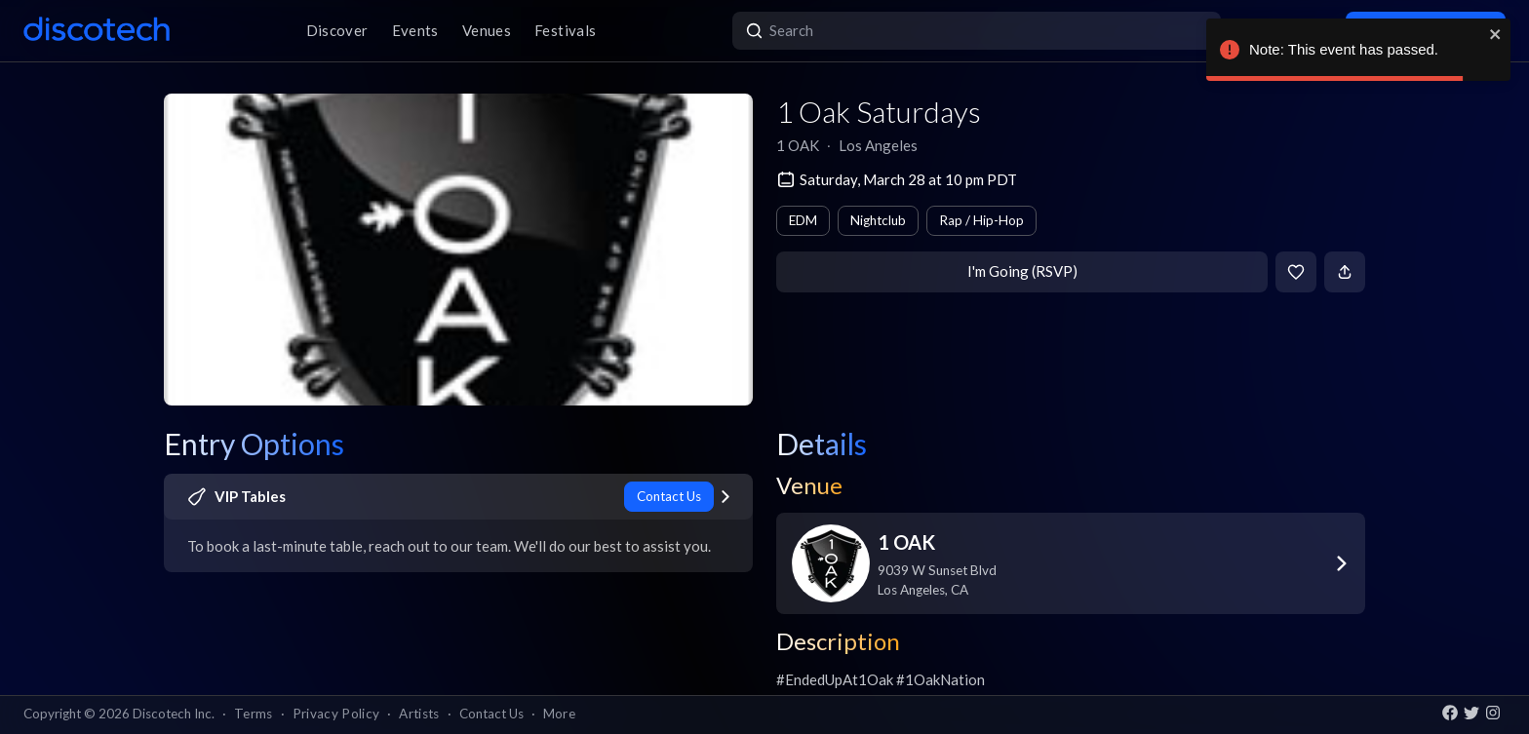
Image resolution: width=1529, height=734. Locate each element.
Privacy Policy (336, 713)
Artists (419, 713)
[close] (1496, 34)
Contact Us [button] (491, 713)
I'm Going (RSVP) (1022, 271)
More (559, 713)
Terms (253, 713)
